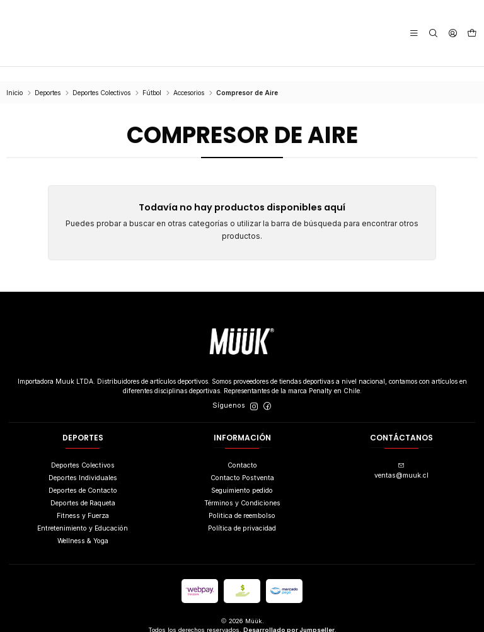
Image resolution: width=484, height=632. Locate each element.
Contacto (242, 450)
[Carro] (472, 33)
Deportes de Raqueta (82, 489)
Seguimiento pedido (242, 476)
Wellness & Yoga (82, 526)
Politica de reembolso (242, 501)
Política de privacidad (242, 514)
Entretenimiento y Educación (82, 514)
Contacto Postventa (242, 463)
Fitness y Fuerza (83, 501)
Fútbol (151, 78)
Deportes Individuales (83, 463)
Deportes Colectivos (101, 78)
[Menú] (416, 33)
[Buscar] (435, 33)
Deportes (47, 78)
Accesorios (188, 78)
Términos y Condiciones (242, 489)
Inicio (14, 78)
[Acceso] (453, 33)
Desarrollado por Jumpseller (289, 615)
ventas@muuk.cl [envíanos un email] (401, 456)
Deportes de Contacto (83, 476)
